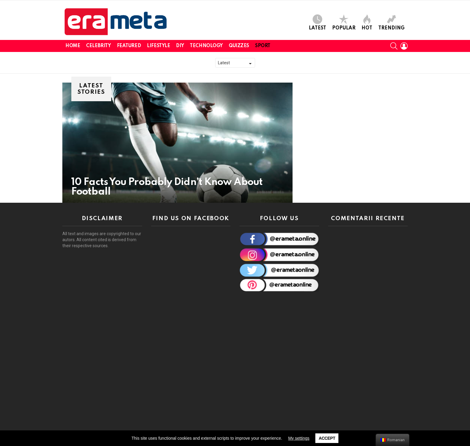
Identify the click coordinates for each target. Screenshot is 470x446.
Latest (317, 22)
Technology (206, 46)
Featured (129, 46)
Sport (262, 46)
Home (72, 46)
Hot (366, 22)
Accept (327, 438)
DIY (180, 46)
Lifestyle (158, 46)
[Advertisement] (368, 329)
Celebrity (98, 46)
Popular (343, 22)
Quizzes (239, 46)
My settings (298, 438)
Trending (391, 22)
